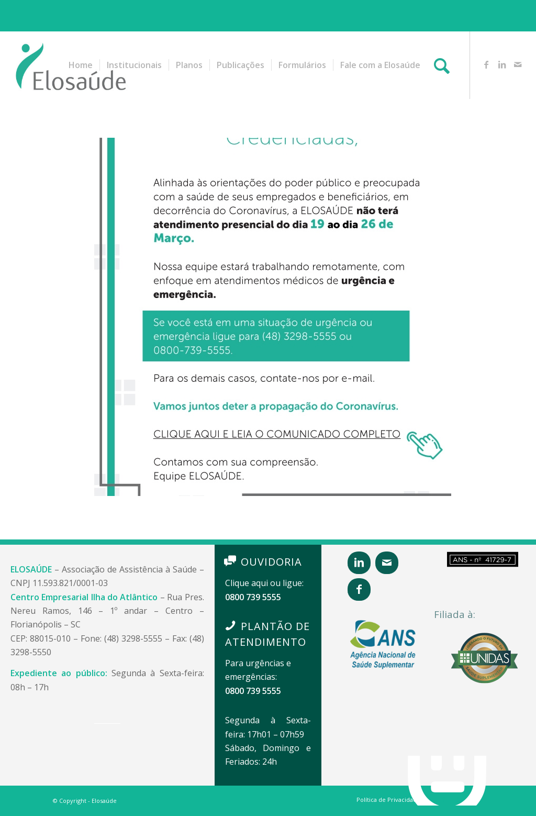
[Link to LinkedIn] (502, 64)
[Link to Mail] (518, 64)
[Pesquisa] (441, 65)
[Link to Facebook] (486, 64)
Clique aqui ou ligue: (264, 583)
